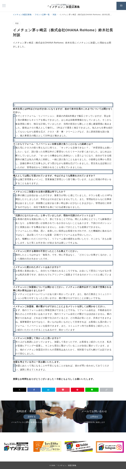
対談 (17, 23)
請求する (32, 417)
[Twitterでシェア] (19, 390)
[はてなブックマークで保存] (48, 390)
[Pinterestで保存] (77, 390)
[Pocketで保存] (63, 390)
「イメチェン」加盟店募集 (63, 6)
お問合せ (94, 417)
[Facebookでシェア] (34, 390)
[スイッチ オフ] (121, 6)
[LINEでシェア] (92, 390)
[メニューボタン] (4, 5)
